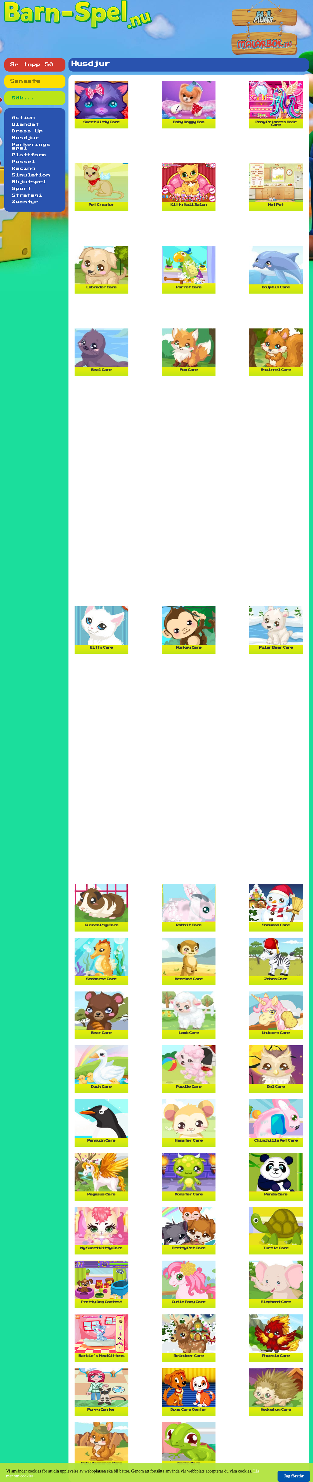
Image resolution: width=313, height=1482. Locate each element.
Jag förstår (294, 1476)
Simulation (31, 175)
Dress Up (27, 131)
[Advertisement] (190, 148)
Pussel (23, 162)
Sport (21, 189)
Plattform (29, 155)
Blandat (25, 124)
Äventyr (25, 202)
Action (23, 118)
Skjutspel (29, 182)
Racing (23, 168)
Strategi (27, 195)
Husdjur (25, 138)
